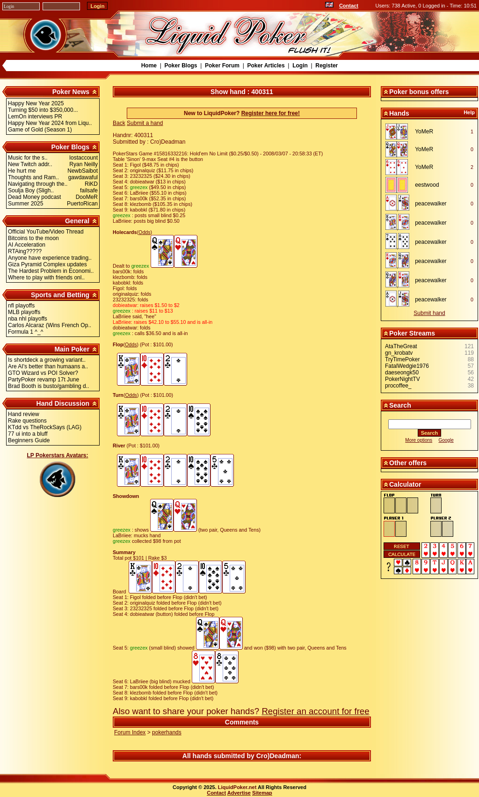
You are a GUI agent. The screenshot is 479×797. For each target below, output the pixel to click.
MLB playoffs (24, 312)
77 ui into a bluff (28, 434)
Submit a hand (145, 123)
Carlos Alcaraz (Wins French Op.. (49, 325)
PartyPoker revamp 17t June (43, 379)
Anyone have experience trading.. (50, 258)
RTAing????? (25, 251)
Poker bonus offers (419, 91)
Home (149, 65)
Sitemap (262, 793)
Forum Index (129, 732)
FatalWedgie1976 (407, 366)
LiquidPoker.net (237, 787)
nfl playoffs (21, 305)
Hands (399, 113)
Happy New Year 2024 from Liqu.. (50, 123)
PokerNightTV (402, 379)
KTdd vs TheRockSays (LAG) (44, 427)
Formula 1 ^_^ (25, 332)
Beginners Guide (29, 440)
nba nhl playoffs (27, 318)
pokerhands (166, 732)
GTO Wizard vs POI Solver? (43, 373)
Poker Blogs (180, 65)
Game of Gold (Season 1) (40, 129)
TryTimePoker (402, 359)
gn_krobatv (399, 353)
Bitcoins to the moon (33, 238)
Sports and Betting (60, 295)
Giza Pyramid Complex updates (47, 264)
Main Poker (71, 349)
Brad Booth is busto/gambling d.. (48, 386)
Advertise (239, 793)
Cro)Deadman (277, 756)
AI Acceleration (26, 244)
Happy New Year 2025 (36, 103)
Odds (144, 232)
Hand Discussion (63, 403)
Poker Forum (222, 65)
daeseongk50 (402, 372)
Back (119, 123)
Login (300, 65)
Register (326, 65)
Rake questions (27, 420)
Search (400, 405)
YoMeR (424, 131)
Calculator (405, 484)
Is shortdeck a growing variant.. (47, 360)
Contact (348, 5)
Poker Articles (265, 65)
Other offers (408, 463)
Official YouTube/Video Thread (46, 231)
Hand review (23, 414)
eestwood (427, 185)
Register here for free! (270, 113)
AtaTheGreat (401, 346)
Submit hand (429, 313)
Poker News (70, 91)
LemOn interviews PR (35, 116)
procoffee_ (398, 385)
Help (469, 112)
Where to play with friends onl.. (46, 277)
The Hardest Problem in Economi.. (51, 271)
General (77, 221)
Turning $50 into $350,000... (43, 110)
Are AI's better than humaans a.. (48, 366)
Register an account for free (315, 711)
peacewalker (430, 203)
